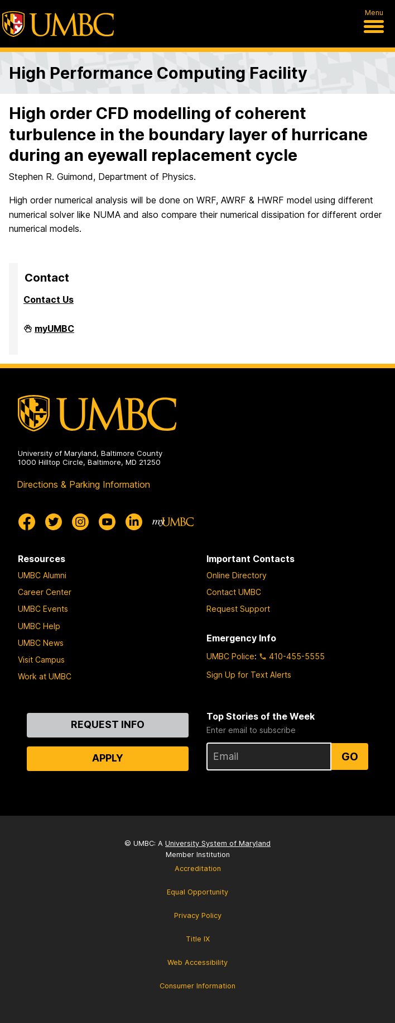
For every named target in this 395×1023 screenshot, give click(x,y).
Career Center (44, 592)
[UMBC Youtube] (107, 522)
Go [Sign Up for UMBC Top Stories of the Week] (349, 756)
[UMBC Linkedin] (134, 522)
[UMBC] (58, 24)
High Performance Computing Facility (158, 73)
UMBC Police (230, 656)
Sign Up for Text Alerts (248, 674)
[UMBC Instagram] (80, 522)
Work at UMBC (44, 676)
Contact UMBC (233, 592)
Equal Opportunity (197, 892)
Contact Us (48, 299)
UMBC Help (39, 626)
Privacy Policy (197, 915)
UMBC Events (43, 608)
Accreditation (198, 868)
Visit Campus (41, 659)
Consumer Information (197, 986)
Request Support (238, 608)
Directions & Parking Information (83, 484)
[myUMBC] (173, 522)
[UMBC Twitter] (53, 522)
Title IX (198, 939)
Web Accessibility (197, 962)
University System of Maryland (218, 843)
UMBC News (41, 643)
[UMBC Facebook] (27, 522)
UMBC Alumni (42, 575)
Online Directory (236, 575)
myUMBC (54, 333)
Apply (107, 758)
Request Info (107, 724)
